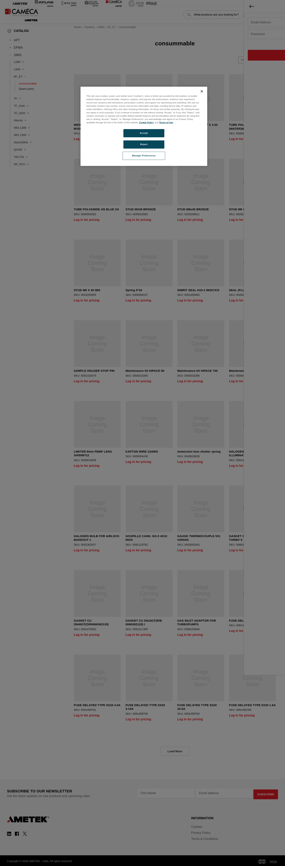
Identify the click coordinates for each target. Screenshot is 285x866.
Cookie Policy (146, 122)
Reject (144, 144)
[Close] (201, 91)
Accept (144, 133)
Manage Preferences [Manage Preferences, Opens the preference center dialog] (144, 155)
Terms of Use (166, 122)
